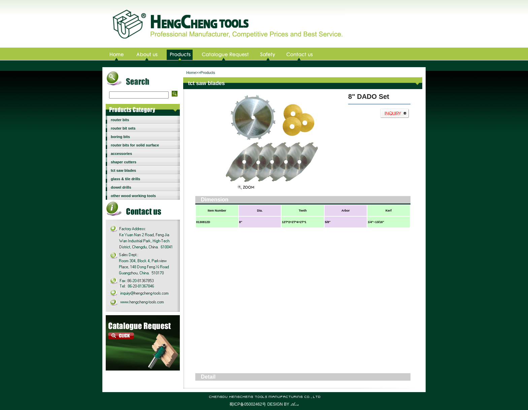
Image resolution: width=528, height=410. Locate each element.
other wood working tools (133, 196)
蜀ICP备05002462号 (247, 404)
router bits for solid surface (135, 145)
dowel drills (121, 187)
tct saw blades (123, 170)
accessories (121, 154)
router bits (120, 120)
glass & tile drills (125, 179)
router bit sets (123, 128)
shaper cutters (123, 162)
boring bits (120, 137)
